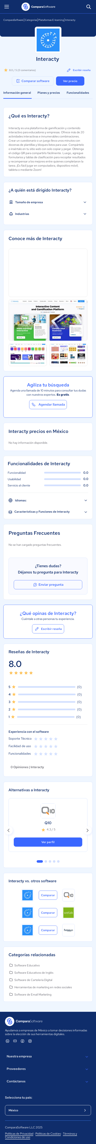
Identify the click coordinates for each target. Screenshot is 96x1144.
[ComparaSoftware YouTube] (14, 1040)
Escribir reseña (78, 70)
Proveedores (48, 1069)
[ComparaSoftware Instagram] (29, 1040)
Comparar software (33, 81)
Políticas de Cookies (48, 1133)
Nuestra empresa (48, 1056)
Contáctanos (48, 1081)
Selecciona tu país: (18, 1097)
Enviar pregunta (48, 584)
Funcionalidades (78, 93)
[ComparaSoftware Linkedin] (7, 1040)
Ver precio (70, 81)
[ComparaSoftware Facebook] (22, 1040)
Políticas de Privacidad (19, 1133)
